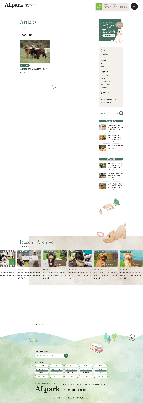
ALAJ (71, 366)
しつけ (103, 57)
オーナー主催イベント (108, 99)
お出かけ (101, 376)
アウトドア (72, 376)
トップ (65, 384)
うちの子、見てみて (100, 384)
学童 (101, 369)
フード (86, 376)
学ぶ (104, 50)
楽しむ (105, 71)
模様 (86, 366)
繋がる (105, 93)
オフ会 (101, 373)
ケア (102, 63)
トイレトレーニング (42, 369)
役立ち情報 (104, 75)
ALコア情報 (104, 54)
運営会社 (81, 390)
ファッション (105, 81)
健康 (102, 66)
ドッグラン (86, 369)
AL (57, 366)
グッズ (103, 78)
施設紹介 (104, 88)
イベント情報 (105, 84)
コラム (103, 96)
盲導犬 (42, 366)
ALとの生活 (42, 376)
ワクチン (42, 373)
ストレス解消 (71, 373)
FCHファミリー (106, 102)
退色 (101, 366)
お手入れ (104, 60)
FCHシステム (71, 369)
